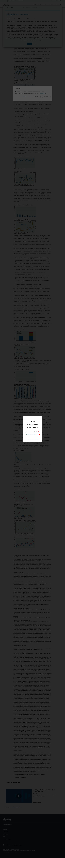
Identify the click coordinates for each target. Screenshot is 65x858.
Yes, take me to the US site (32, 431)
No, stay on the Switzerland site (32, 434)
